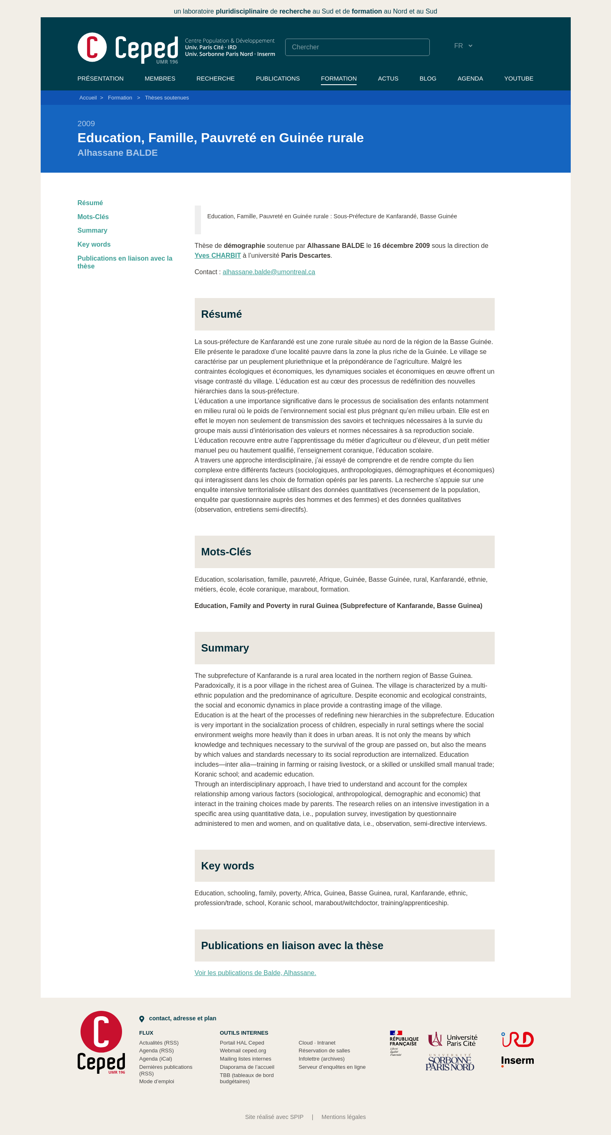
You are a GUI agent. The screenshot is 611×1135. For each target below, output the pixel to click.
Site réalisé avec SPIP (274, 1117)
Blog (428, 78)
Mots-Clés (93, 216)
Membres (160, 78)
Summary (93, 230)
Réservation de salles (324, 1050)
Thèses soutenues (167, 98)
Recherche (215, 78)
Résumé (90, 202)
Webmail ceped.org (243, 1050)
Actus (388, 78)
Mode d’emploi (156, 1081)
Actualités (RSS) (159, 1043)
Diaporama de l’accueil (247, 1067)
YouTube (518, 78)
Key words (94, 244)
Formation (339, 78)
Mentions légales (344, 1117)
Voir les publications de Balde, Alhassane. (255, 972)
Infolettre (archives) (322, 1059)
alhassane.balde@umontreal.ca (269, 271)
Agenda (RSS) (156, 1050)
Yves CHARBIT (218, 255)
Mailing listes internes (245, 1059)
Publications (278, 78)
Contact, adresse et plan (178, 1018)
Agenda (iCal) (155, 1059)
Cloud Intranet (317, 1043)
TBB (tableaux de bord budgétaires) (247, 1078)
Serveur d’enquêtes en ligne (332, 1067)
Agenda (470, 78)
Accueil (88, 98)
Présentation (101, 78)
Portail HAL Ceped (242, 1043)
